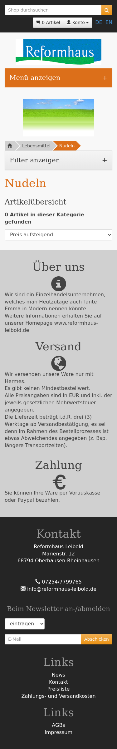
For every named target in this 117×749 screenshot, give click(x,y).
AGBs (58, 725)
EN (108, 22)
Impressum (58, 732)
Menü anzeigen (34, 77)
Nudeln (67, 145)
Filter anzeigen (35, 160)
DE (98, 22)
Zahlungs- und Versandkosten (58, 696)
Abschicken (96, 639)
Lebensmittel (36, 145)
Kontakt (58, 682)
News (58, 675)
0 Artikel (48, 22)
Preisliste (58, 689)
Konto (77, 22)
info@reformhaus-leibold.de (61, 589)
